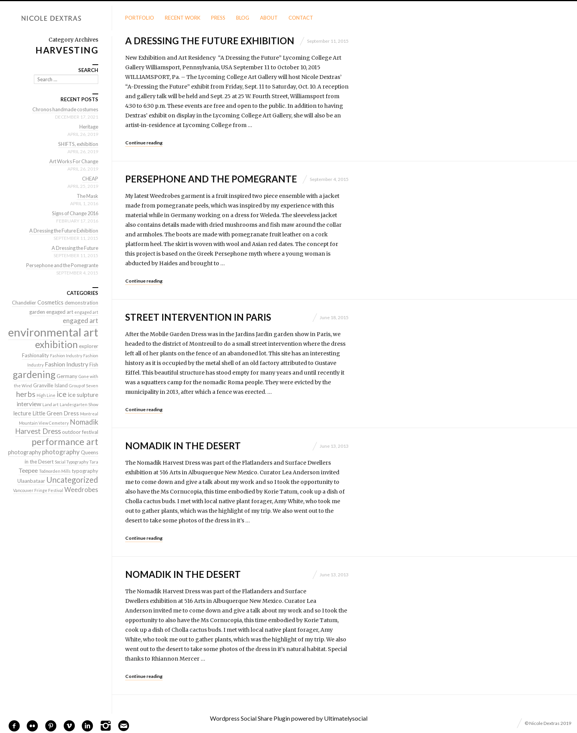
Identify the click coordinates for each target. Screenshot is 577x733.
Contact (300, 18)
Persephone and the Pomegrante (211, 178)
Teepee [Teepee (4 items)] (28, 470)
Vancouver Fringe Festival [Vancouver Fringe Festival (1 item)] (38, 490)
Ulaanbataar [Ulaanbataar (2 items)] (31, 481)
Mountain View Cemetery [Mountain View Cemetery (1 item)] (44, 422)
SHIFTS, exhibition (77, 144)
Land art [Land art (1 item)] (50, 404)
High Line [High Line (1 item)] (46, 395)
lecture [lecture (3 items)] (22, 413)
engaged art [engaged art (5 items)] (80, 320)
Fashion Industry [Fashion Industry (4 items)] (66, 364)
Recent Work (182, 18)
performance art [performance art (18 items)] (65, 441)
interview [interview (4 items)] (29, 403)
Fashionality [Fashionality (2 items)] (35, 355)
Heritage (88, 127)
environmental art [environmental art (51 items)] (53, 332)
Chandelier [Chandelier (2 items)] (24, 303)
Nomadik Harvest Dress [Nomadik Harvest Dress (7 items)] (56, 426)
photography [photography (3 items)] (24, 452)
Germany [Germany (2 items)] (67, 376)
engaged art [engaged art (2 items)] (59, 312)
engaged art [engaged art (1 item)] (86, 312)
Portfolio (139, 18)
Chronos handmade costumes (64, 109)
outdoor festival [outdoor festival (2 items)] (80, 432)
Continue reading (144, 143)
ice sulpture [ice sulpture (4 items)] (83, 394)
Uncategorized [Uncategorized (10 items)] (72, 479)
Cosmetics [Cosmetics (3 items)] (50, 302)
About (269, 18)
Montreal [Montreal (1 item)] (89, 413)
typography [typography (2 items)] (85, 471)
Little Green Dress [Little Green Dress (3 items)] (55, 413)
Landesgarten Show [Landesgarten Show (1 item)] (79, 404)
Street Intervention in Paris (198, 317)
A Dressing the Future (74, 248)
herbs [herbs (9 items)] (25, 393)
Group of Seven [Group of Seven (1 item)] (83, 385)
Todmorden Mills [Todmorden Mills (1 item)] (54, 471)
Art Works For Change (73, 161)
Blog (242, 18)
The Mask (87, 196)
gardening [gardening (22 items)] (34, 374)
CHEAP (90, 179)
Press (218, 18)
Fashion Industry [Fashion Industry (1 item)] (66, 355)
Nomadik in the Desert (183, 445)
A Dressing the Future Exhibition (209, 40)
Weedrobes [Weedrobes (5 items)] (81, 489)
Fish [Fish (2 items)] (93, 364)
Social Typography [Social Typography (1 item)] (71, 461)
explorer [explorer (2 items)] (88, 346)
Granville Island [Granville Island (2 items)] (50, 385)
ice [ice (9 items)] (62, 393)
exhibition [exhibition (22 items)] (56, 344)
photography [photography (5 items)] (61, 452)
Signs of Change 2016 (73, 213)
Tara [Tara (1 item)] (93, 461)
